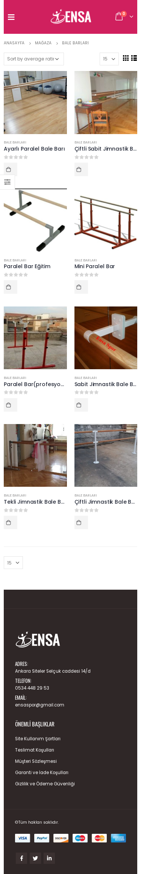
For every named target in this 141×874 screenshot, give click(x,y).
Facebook (21, 858)
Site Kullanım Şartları (38, 739)
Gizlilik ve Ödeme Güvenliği (45, 784)
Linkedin (49, 858)
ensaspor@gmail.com (39, 705)
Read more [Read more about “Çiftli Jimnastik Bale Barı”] (81, 522)
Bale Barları (15, 142)
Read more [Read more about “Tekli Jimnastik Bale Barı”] (10, 522)
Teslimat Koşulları (34, 750)
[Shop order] (34, 59)
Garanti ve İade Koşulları (41, 773)
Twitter (35, 858)
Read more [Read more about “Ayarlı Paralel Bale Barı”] (10, 169)
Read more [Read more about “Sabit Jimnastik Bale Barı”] (81, 405)
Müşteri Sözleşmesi (36, 761)
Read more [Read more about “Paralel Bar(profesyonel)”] (10, 405)
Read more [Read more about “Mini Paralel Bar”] (81, 287)
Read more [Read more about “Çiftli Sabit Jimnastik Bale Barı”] (81, 169)
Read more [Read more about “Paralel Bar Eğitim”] (10, 287)
